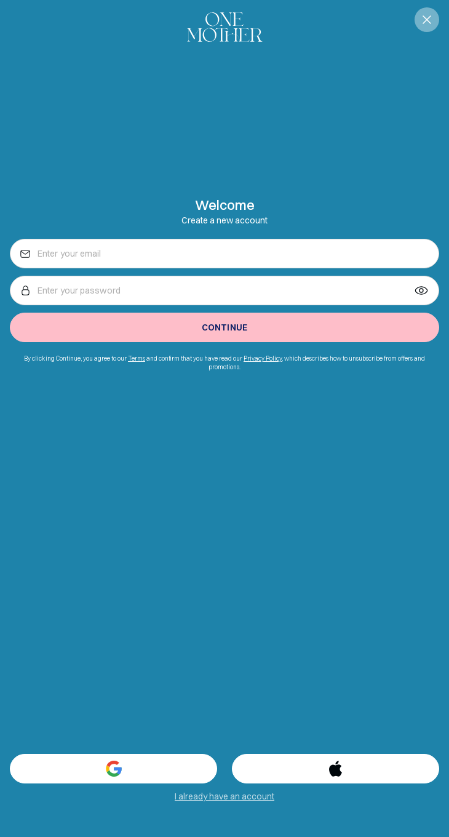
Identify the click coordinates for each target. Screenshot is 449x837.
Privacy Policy (263, 358)
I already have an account (224, 796)
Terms (136, 358)
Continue (224, 327)
